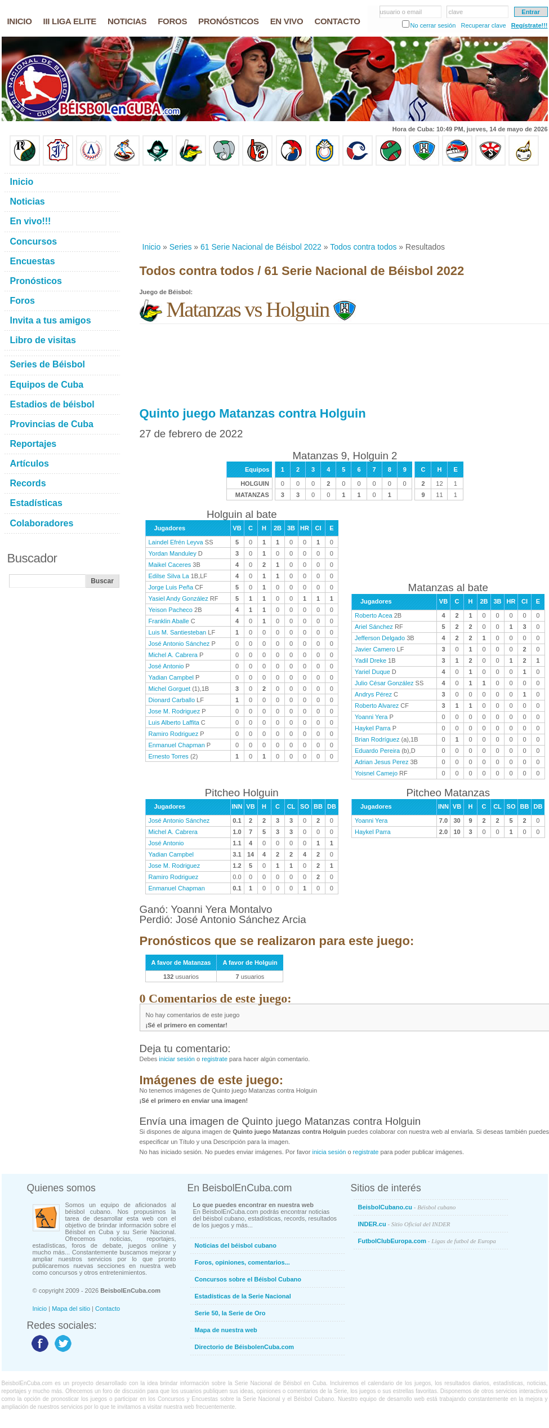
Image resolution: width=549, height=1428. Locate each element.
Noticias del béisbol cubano (235, 1245)
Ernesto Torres (169, 756)
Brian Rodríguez (377, 739)
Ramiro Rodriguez (174, 733)
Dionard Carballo (172, 700)
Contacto (107, 1308)
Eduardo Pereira (377, 750)
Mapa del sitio (71, 1308)
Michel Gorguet (170, 688)
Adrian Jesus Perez (381, 762)
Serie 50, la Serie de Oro (230, 1313)
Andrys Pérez (373, 694)
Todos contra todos (363, 246)
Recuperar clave (483, 25)
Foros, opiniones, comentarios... (242, 1262)
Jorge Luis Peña (171, 587)
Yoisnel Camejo (376, 773)
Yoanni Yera (371, 716)
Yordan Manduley (173, 553)
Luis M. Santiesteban (178, 632)
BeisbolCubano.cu (407, 1207)
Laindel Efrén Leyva (176, 542)
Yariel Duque (372, 671)
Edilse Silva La (169, 576)
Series (180, 246)
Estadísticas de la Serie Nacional (243, 1296)
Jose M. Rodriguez (174, 711)
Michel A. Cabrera (173, 654)
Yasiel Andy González (178, 598)
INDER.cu (404, 1224)
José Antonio (166, 666)
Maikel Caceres (170, 564)
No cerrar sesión (433, 25)
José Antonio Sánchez (179, 643)
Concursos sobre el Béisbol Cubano (248, 1279)
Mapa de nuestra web (226, 1330)
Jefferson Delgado (380, 638)
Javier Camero (375, 649)
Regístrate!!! (529, 25)
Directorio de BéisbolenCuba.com (244, 1346)
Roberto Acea (373, 615)
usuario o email (401, 11)
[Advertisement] (185, 203)
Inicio (151, 246)
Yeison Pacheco (171, 609)
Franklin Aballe (169, 621)
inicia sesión (329, 1151)
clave (456, 11)
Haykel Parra (373, 728)
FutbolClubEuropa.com (427, 1241)
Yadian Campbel (171, 677)
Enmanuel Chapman (177, 745)
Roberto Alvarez (377, 705)
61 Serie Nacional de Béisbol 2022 (261, 246)
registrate (214, 1059)
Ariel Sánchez (374, 626)
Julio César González (384, 683)
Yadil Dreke (370, 660)
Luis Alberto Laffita (174, 722)
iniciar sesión (177, 1059)
